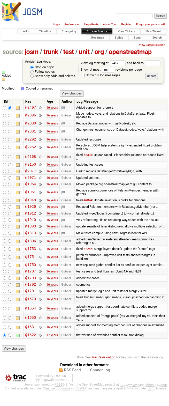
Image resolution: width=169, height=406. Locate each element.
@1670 (30, 314)
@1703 (30, 291)
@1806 (30, 251)
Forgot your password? (150, 24)
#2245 (87, 259)
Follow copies (42, 71)
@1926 (30, 213)
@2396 (30, 116)
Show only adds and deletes (52, 76)
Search (157, 37)
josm (32, 52)
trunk (50, 52)
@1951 (30, 197)
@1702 (30, 298)
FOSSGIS (61, 400)
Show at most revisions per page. (112, 69)
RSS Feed (72, 385)
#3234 (87, 206)
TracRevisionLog (103, 373)
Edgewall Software (54, 395)
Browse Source (97, 31)
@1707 (30, 283)
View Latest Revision (152, 45)
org (99, 52)
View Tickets (126, 31)
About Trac (110, 24)
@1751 (30, 267)
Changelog (69, 31)
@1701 (30, 305)
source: (13, 52)
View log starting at (104, 63)
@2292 (30, 141)
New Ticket (153, 31)
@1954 (30, 189)
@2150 (30, 167)
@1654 (30, 323)
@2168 (30, 159)
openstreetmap (130, 52)
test (68, 52)
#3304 (87, 157)
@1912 (30, 220)
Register (126, 24)
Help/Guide (91, 24)
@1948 (30, 206)
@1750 (30, 276)
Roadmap (97, 37)
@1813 (30, 242)
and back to (144, 63)
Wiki (26, 31)
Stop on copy (42, 67)
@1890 (30, 235)
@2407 (30, 108)
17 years (52, 350)
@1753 (30, 259)
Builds (119, 37)
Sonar (138, 37)
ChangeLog (100, 385)
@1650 (30, 332)
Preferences (72, 24)
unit (84, 52)
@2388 (30, 124)
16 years (52, 108)
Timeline (45, 31)
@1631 (30, 341)
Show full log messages (100, 75)
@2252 (30, 149)
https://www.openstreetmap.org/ (143, 400)
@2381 (30, 132)
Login (56, 24)
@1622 (30, 350)
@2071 (30, 182)
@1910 (30, 228)
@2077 (30, 174)
